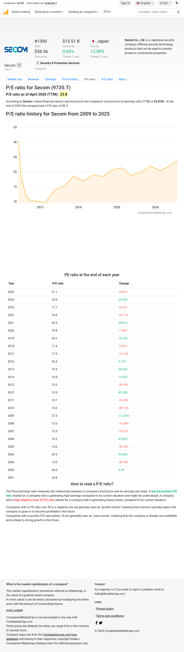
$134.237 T (51, 3)
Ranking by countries (48, 12)
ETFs (107, 12)
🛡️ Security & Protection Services (58, 63)
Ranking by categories (82, 12)
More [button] (122, 79)
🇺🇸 (144, 3)
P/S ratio (107, 79)
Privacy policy (105, 608)
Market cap (15, 79)
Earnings (50, 79)
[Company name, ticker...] (158, 11)
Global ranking (21, 12)
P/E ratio (89, 79)
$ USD (164, 3)
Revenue (33, 79)
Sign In (125, 3)
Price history (70, 79)
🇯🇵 (100, 41)
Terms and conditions (110, 616)
